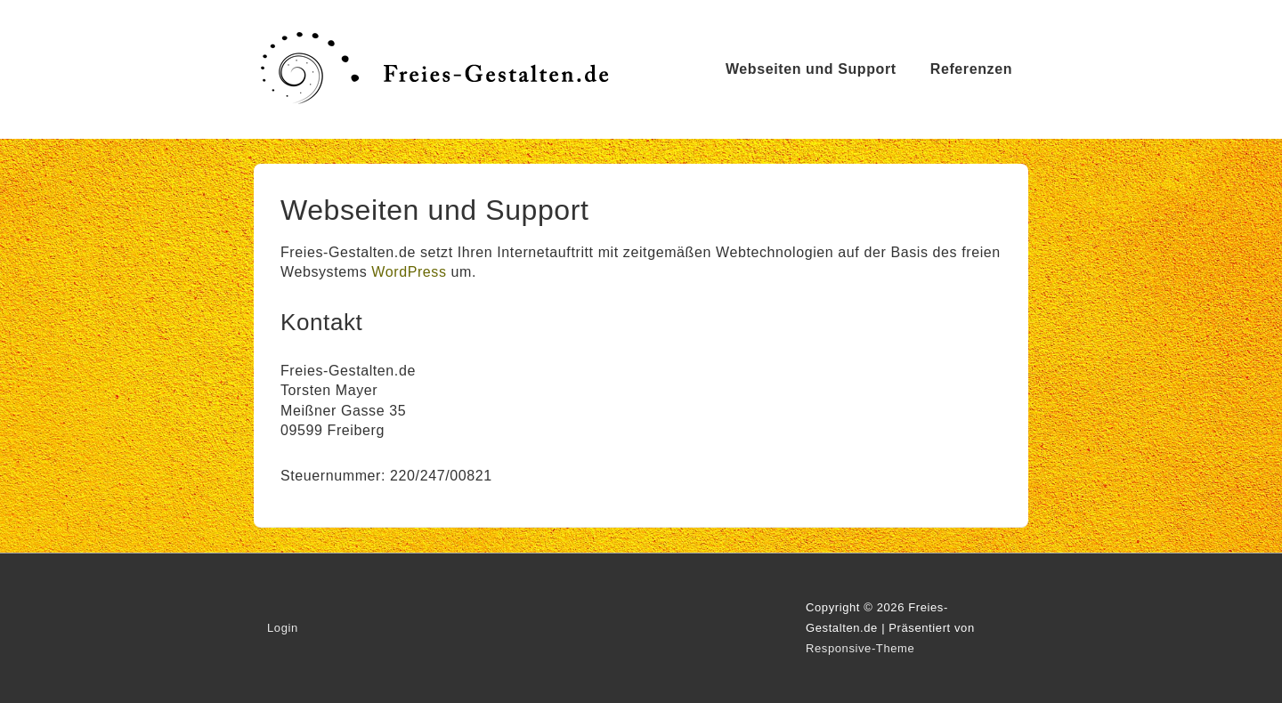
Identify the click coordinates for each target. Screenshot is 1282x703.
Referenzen (971, 69)
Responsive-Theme (860, 648)
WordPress (408, 271)
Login (282, 627)
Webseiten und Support (811, 69)
